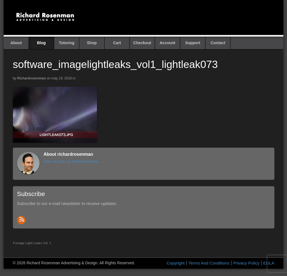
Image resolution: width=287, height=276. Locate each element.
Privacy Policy (246, 263)
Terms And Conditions (208, 263)
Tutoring (67, 43)
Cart (117, 43)
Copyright (176, 263)
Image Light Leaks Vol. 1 (32, 243)
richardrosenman (31, 78)
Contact (217, 43)
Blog (41, 43)
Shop (92, 43)
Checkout (142, 43)
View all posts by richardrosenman (74, 161)
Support (192, 43)
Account (167, 43)
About (16, 43)
